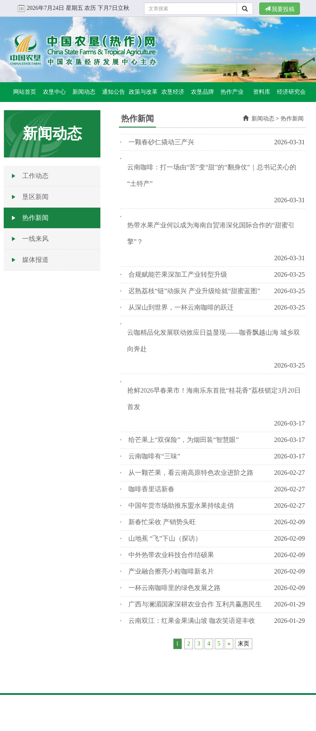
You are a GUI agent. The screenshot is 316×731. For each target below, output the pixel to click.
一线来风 (35, 238)
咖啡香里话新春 (151, 489)
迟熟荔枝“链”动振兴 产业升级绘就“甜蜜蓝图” (194, 290)
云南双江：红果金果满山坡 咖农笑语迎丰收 (191, 620)
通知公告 (113, 92)
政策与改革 (143, 92)
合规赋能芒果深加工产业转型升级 (177, 274)
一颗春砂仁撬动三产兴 (161, 142)
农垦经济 (172, 92)
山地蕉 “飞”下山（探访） (165, 538)
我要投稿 (280, 9)
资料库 (261, 92)
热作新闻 (35, 217)
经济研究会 (291, 92)
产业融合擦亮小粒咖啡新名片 (171, 571)
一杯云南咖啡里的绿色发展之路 (174, 587)
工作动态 (35, 175)
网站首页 (24, 92)
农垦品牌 (202, 92)
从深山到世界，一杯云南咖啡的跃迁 (181, 307)
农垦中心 (54, 92)
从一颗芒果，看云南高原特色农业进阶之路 (190, 472)
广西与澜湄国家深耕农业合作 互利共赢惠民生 (195, 604)
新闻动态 (83, 92)
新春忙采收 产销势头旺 (162, 521)
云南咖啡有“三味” (154, 456)
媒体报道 (35, 259)
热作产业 (232, 92)
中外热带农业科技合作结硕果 (171, 554)
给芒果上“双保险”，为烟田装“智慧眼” (183, 439)
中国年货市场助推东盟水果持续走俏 (181, 505)
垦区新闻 (35, 196)
